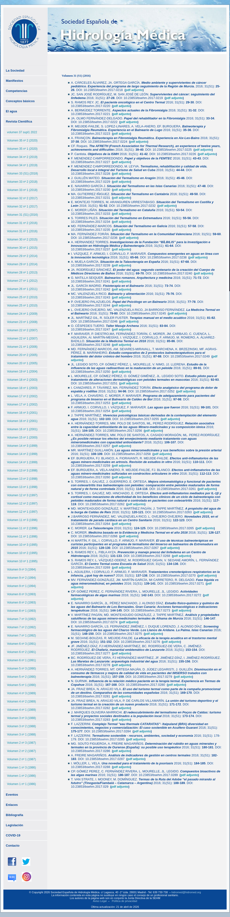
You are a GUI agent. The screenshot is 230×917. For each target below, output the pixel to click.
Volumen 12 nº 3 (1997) (22, 495)
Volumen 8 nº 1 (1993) (21, 610)
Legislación (14, 825)
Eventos (12, 794)
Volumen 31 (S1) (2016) (22, 214)
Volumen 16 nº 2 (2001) (22, 421)
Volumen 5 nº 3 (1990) (21, 668)
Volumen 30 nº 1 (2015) (22, 247)
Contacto (12, 845)
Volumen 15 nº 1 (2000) (22, 437)
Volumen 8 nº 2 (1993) (21, 602)
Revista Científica (19, 121)
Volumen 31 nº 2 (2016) (22, 223)
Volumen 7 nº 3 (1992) (21, 619)
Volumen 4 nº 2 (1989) (21, 701)
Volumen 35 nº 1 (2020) (22, 148)
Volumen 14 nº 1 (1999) (22, 462)
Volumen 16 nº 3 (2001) (22, 412)
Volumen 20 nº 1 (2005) (22, 363)
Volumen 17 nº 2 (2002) (22, 396)
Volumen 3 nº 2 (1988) (21, 726)
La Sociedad (15, 70)
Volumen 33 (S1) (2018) (22, 173)
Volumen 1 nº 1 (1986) (21, 784)
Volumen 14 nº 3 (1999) (22, 445)
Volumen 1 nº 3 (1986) (21, 767)
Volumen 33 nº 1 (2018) (22, 190)
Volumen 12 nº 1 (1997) (22, 511)
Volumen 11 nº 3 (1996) (22, 520)
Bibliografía (14, 815)
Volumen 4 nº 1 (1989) (21, 709)
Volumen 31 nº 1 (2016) (22, 231)
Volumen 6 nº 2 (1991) (21, 652)
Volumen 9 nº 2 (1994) (21, 577)
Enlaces (12, 805)
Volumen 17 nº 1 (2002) (22, 404)
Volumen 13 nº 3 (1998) (22, 470)
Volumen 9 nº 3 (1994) (21, 569)
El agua (11, 111)
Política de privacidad (124, 901)
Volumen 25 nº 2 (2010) (22, 297)
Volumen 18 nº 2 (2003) (22, 379)
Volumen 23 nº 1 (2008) (22, 322)
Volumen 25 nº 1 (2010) (22, 305)
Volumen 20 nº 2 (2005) (22, 355)
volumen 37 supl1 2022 (22, 132)
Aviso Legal (100, 901)
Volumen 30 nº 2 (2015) (22, 239)
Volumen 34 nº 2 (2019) (22, 157)
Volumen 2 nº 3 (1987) (21, 742)
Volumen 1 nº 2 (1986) (21, 775)
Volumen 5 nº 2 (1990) (21, 676)
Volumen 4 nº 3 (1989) (21, 693)
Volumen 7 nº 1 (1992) (21, 635)
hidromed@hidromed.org (186, 892)
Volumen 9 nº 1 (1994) (21, 586)
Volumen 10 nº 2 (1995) (22, 553)
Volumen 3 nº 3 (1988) (21, 718)
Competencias (16, 91)
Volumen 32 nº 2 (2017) (22, 198)
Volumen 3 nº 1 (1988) (21, 734)
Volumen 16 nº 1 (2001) (22, 429)
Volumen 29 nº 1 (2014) (22, 264)
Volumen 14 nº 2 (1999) (22, 454)
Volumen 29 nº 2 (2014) (22, 256)
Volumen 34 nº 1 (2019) (22, 165)
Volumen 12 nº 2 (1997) (22, 503)
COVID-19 (13, 835)
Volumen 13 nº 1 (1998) (22, 487)
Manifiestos (14, 81)
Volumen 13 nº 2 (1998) (22, 478)
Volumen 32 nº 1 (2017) (22, 206)
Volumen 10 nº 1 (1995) (22, 561)
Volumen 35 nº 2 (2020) (22, 140)
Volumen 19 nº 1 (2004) (22, 371)
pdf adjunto (174, 98)
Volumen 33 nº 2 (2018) (22, 181)
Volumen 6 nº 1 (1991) (21, 660)
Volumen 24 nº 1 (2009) (22, 313)
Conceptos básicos (20, 101)
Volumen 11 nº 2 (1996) (22, 528)
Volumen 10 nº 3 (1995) (22, 544)
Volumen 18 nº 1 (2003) (22, 388)
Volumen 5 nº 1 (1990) (21, 685)
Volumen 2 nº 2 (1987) (21, 751)
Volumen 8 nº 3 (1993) (21, 594)
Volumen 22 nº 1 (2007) (22, 338)
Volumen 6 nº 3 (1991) (21, 643)
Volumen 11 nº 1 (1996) (22, 536)
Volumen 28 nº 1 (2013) (22, 272)
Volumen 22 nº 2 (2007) (22, 330)
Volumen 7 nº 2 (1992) (21, 627)
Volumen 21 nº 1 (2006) (22, 346)
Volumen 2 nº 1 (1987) (21, 759)
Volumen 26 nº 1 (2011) (22, 289)
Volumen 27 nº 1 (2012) (22, 280)
